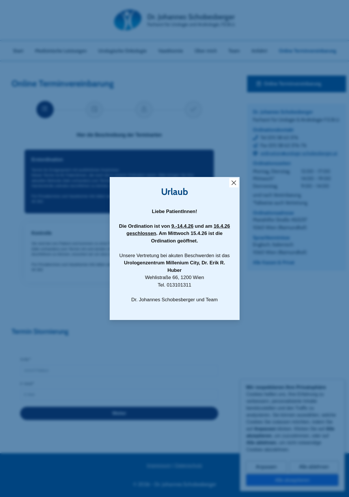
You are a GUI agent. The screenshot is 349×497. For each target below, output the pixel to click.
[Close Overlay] (233, 182)
